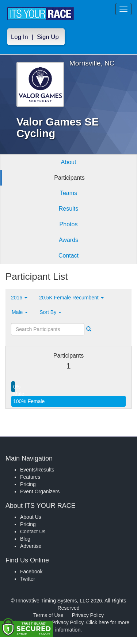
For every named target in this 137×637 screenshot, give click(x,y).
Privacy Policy (88, 615)
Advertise (30, 546)
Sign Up (48, 36)
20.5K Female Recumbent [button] (71, 297)
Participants (69, 178)
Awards (68, 240)
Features (30, 477)
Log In (19, 36)
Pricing (28, 484)
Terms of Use (48, 615)
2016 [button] (19, 297)
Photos (69, 224)
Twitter (27, 579)
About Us (30, 517)
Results (68, 209)
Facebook (31, 571)
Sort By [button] (50, 312)
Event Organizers (40, 491)
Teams (68, 193)
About (68, 162)
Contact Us (32, 531)
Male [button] (20, 312)
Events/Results (37, 470)
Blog (25, 539)
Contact (68, 255)
